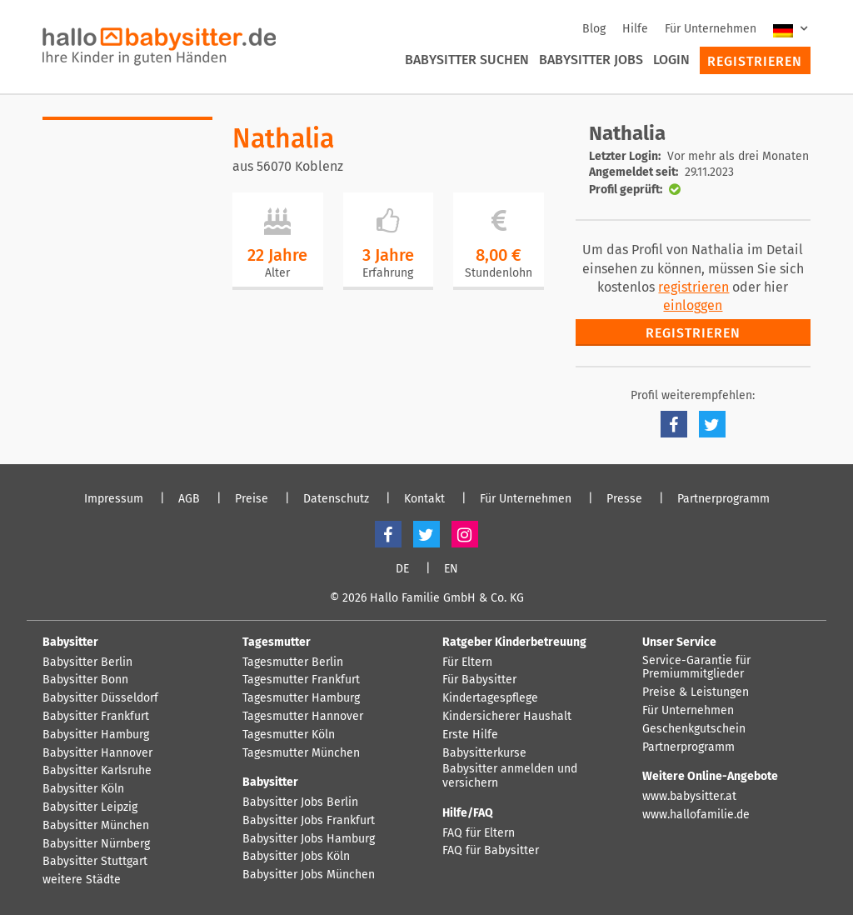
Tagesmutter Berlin (292, 662)
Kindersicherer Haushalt (506, 716)
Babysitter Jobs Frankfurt (308, 821)
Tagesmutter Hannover (302, 716)
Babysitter (70, 642)
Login (671, 60)
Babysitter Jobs (591, 60)
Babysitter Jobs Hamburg (308, 839)
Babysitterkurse (484, 753)
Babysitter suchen (467, 60)
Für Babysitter (479, 680)
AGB (189, 499)
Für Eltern (467, 662)
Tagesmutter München (301, 753)
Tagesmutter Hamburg (301, 698)
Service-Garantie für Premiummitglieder (696, 668)
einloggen (692, 305)
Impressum (113, 499)
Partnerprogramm (723, 499)
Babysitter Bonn (85, 680)
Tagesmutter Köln (288, 735)
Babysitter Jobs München (308, 875)
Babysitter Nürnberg (96, 844)
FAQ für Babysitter (490, 851)
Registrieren (754, 61)
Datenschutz (336, 499)
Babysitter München (95, 825)
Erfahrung (387, 273)
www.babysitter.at (689, 796)
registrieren (693, 287)
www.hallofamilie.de (696, 815)
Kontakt (424, 499)
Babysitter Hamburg (95, 735)
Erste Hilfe (470, 735)
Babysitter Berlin (87, 662)
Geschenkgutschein (694, 729)
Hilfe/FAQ (467, 813)
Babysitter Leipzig (89, 807)
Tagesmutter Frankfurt (301, 680)
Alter (277, 273)
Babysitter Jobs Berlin (300, 802)
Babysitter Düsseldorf (100, 698)
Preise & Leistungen (695, 692)
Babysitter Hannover (97, 753)
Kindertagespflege (490, 698)
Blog (594, 29)
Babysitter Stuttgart (94, 861)
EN (451, 569)
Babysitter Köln (83, 789)
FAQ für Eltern (478, 833)
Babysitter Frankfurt (95, 716)
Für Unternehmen (710, 29)
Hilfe (635, 29)
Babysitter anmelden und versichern (509, 776)
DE (402, 569)
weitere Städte (81, 880)
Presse (624, 499)
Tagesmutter (276, 642)
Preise (251, 499)
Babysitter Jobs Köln (296, 856)
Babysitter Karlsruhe (97, 771)
